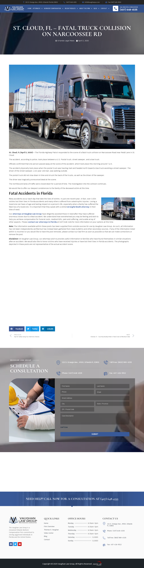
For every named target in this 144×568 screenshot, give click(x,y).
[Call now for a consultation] (115, 8)
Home (29, 8)
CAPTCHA (64, 427)
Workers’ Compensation (53, 8)
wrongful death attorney (78, 207)
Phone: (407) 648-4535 (72, 373)
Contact (105, 8)
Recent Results (71, 8)
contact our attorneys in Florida (42, 222)
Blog (96, 8)
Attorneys (38, 8)
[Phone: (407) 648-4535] (58, 373)
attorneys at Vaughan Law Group (27, 214)
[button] (17, 328)
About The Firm (85, 8)
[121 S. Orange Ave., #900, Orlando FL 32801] (58, 363)
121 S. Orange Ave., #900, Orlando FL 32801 (80, 362)
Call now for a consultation (129, 7)
